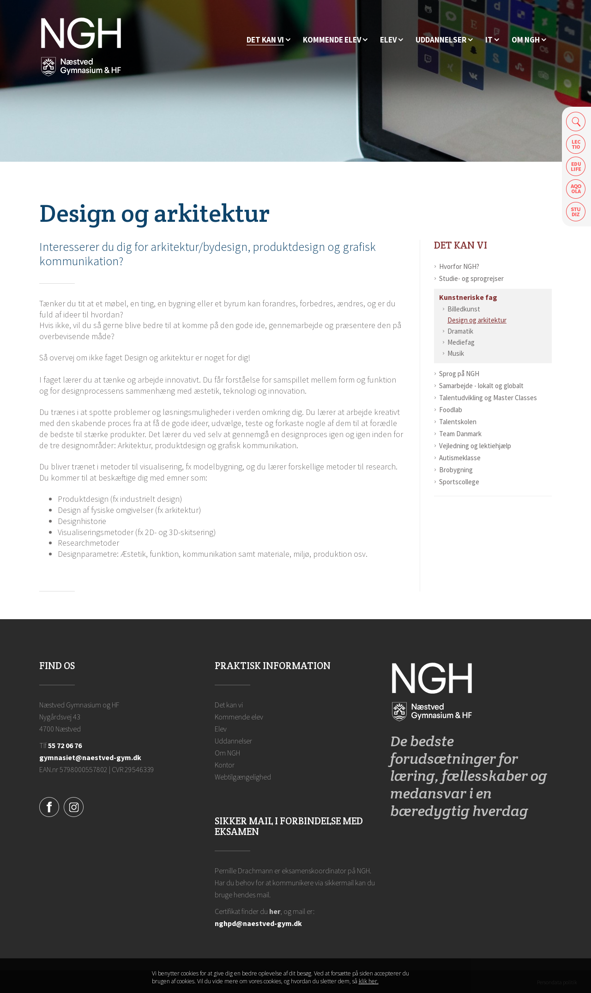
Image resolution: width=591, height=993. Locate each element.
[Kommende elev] (335, 40)
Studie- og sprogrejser (471, 278)
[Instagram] (74, 805)
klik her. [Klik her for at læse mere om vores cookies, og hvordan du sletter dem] (369, 983)
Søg (576, 121)
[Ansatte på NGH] (529, 40)
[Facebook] (49, 805)
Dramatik (460, 331)
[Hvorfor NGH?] (268, 40)
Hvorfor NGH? (459, 266)
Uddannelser (233, 740)
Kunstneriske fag (468, 297)
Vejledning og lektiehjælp (475, 445)
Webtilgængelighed (243, 776)
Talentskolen (457, 421)
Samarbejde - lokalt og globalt (481, 385)
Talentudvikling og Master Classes (488, 397)
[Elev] (391, 40)
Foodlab (450, 409)
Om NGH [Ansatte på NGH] (227, 752)
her (274, 911)
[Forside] (81, 46)
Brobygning (456, 469)
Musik (455, 353)
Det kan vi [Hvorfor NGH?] (460, 245)
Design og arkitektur (477, 320)
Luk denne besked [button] (432, 979)
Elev (221, 728)
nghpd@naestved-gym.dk (258, 923)
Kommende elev (239, 716)
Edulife (576, 167)
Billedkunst (463, 309)
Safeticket (576, 212)
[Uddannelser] (444, 40)
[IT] (492, 40)
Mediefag (461, 342)
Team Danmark (460, 433)
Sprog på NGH (459, 373)
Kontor (225, 764)
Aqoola (576, 189)
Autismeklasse (460, 457)
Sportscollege (459, 481)
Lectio (576, 144)
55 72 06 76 (65, 745)
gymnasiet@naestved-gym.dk (90, 757)
